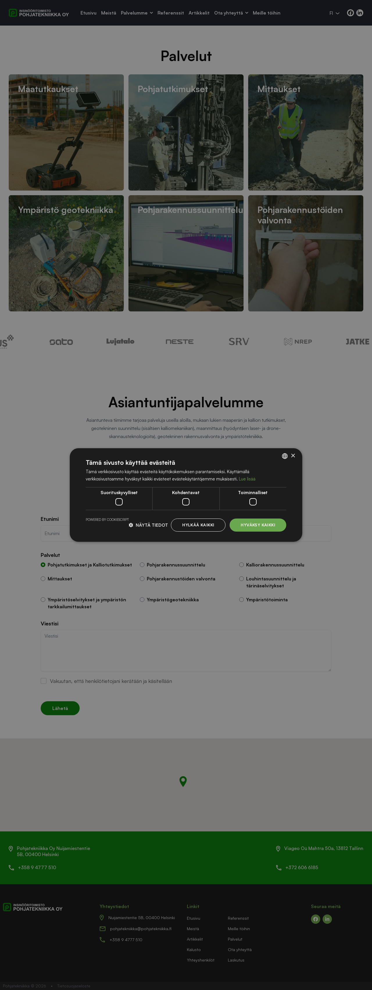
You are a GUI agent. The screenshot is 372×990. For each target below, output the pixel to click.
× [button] (293, 455)
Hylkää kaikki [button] (198, 524)
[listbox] (285, 456)
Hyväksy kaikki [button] (258, 524)
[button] (148, 525)
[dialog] (186, 495)
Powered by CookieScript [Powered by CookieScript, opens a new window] (107, 520)
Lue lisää (247, 479)
